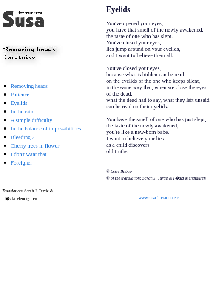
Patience (20, 94)
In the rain (22, 111)
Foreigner (21, 162)
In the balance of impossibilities (46, 128)
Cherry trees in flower (35, 145)
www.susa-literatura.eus (159, 197)
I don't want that (28, 154)
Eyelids (19, 103)
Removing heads (29, 86)
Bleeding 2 (23, 137)
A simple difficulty (31, 120)
